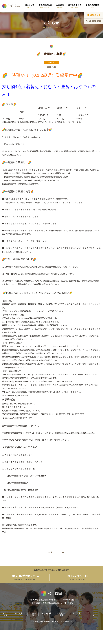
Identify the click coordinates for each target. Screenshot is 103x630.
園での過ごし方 (45, 6)
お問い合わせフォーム (27, 576)
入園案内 (60, 6)
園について (29, 6)
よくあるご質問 (92, 6)
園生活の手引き (74, 6)
